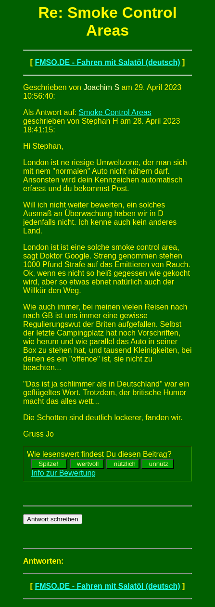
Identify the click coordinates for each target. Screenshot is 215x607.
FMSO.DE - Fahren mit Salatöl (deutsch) (107, 62)
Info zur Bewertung (63, 473)
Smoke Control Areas (115, 112)
